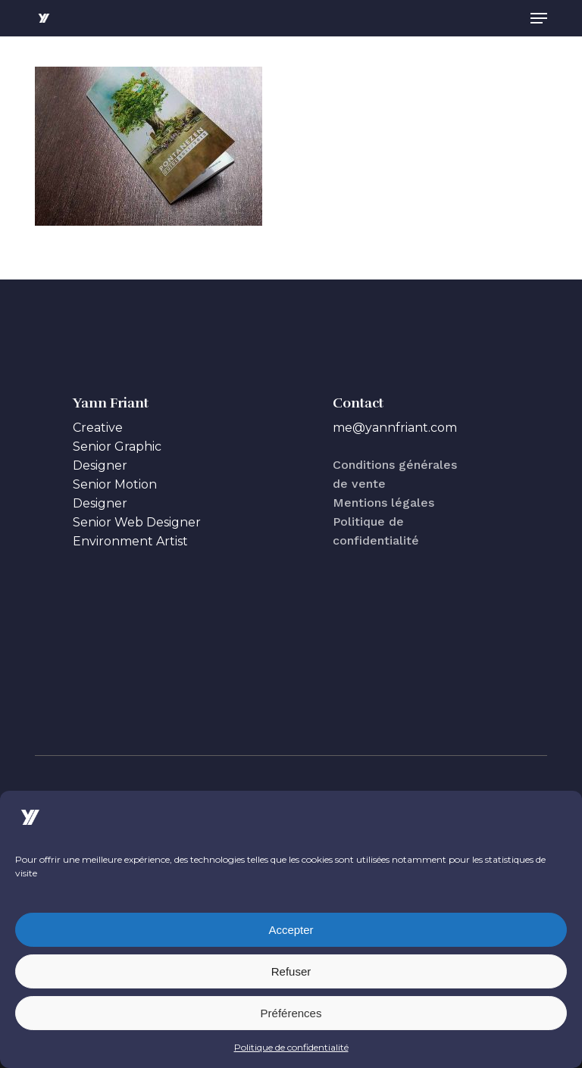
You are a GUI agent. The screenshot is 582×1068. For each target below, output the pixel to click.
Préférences (291, 1013)
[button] (538, 18)
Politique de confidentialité (291, 1047)
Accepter (290, 929)
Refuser (291, 971)
